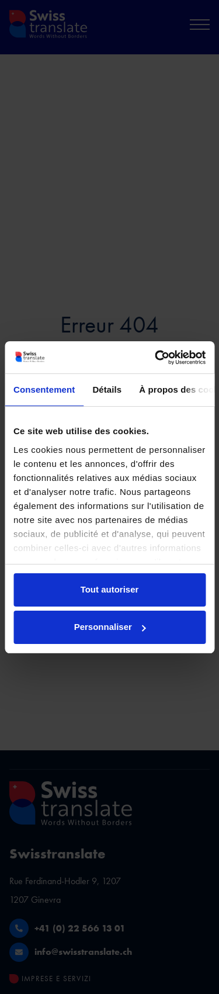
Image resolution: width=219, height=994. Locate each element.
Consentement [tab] (44, 389)
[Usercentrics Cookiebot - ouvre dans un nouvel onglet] (156, 357)
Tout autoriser (110, 589)
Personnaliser (110, 627)
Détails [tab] (106, 389)
